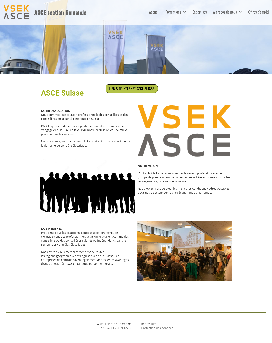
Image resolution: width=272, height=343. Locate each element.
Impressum (148, 324)
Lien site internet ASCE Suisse (131, 88)
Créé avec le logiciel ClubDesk (115, 328)
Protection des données (157, 328)
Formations (176, 12)
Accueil (154, 12)
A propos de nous (227, 12)
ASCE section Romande (60, 12)
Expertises (199, 12)
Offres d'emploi (258, 12)
